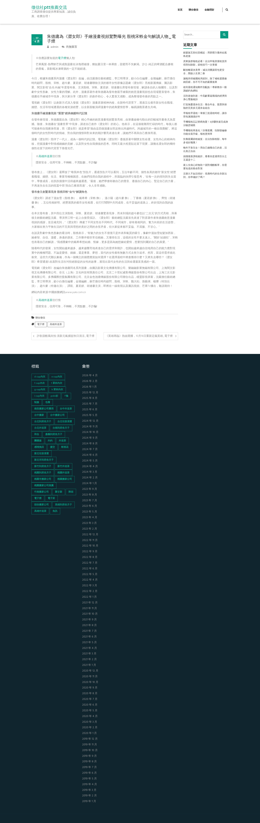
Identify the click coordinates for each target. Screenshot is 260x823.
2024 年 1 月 (89, 484)
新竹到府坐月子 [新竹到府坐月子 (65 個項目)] (42, 466)
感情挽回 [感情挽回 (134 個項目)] (39, 447)
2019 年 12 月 (90, 739)
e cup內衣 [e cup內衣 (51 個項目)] (57, 377)
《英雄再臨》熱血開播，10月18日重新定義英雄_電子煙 (139, 336)
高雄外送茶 (45, 156)
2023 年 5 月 (89, 512)
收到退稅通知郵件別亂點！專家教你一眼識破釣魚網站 (205, 89)
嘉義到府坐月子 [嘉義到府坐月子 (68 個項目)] (53, 434)
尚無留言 (69, 47)
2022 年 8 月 (90, 557)
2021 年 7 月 (89, 631)
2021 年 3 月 (89, 654)
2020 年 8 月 (90, 694)
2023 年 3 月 (89, 523)
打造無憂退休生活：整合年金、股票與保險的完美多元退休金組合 (205, 106)
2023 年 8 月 (89, 495)
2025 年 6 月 (90, 410)
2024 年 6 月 (90, 455)
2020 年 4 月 (90, 716)
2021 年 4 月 (89, 648)
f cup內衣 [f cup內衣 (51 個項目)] (39, 383)
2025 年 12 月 (90, 393)
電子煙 (62, 58)
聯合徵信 (193, 10)
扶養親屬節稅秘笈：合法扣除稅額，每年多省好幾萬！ (205, 141)
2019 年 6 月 (89, 773)
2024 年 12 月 (90, 421)
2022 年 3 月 (89, 586)
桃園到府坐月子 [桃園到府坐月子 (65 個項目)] (42, 473)
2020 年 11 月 (90, 677)
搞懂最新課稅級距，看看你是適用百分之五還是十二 (205, 158)
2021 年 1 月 (89, 665)
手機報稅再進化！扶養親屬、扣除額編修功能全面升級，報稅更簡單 (205, 132)
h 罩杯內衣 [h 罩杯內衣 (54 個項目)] (57, 390)
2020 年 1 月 (89, 733)
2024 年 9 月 (90, 438)
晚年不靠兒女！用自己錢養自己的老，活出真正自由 (205, 149)
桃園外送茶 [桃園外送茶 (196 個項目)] (63, 473)
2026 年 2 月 (90, 381)
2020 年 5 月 (90, 711)
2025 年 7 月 (90, 404)
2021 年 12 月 (90, 603)
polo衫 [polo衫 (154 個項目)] (54, 396)
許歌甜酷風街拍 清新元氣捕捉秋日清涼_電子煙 (65, 336)
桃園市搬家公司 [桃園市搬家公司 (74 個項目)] (42, 479)
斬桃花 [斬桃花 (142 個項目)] (64, 447)
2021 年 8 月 (89, 625)
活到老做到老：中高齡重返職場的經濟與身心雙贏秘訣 (205, 97)
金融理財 (209, 10)
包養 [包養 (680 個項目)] (47, 402)
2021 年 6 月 (89, 637)
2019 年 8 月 (89, 762)
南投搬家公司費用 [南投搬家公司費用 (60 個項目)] (44, 409)
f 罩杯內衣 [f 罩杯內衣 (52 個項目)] (56, 383)
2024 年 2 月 (90, 478)
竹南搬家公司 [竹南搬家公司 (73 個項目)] (41, 492)
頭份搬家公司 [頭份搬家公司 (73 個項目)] (41, 505)
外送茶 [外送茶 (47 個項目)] (62, 441)
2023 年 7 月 (89, 501)
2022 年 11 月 (90, 540)
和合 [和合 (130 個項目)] (36, 434)
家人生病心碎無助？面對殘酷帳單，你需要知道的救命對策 (205, 167)
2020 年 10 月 (90, 682)
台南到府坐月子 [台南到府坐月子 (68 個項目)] (61, 428)
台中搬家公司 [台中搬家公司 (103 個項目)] (57, 415)
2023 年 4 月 (89, 518)
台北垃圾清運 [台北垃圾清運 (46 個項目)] (64, 422)
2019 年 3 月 (89, 790)
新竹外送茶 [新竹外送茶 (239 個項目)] (63, 466)
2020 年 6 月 (90, 705)
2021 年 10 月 (90, 614)
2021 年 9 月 (89, 620)
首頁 (180, 10)
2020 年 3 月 (89, 722)
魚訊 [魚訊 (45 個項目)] (55, 511)
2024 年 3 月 (89, 472)
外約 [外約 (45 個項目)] (50, 441)
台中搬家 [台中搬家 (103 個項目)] (39, 415)
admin (52, 47)
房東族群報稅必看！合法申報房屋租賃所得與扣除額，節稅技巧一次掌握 (205, 63)
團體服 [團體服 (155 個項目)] (37, 441)
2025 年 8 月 (90, 398)
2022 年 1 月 (89, 597)
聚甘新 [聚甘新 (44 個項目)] (58, 492)
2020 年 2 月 (90, 728)
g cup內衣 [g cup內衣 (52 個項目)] (39, 390)
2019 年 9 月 (89, 756)
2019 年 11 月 (89, 745)
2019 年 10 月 (90, 750)
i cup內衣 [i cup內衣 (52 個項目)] (39, 396)
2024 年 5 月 (90, 461)
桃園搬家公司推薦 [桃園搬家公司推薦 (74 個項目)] (44, 486)
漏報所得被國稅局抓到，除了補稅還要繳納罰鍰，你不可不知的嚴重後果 (205, 80)
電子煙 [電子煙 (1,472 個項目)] (37, 498)
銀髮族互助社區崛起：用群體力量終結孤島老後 (205, 54)
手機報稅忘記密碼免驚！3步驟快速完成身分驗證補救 (205, 123)
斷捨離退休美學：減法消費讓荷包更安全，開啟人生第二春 (203, 71)
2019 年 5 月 (89, 779)
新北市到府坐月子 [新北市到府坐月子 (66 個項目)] (44, 460)
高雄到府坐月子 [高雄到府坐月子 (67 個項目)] (63, 505)
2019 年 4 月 (89, 785)
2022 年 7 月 (90, 563)
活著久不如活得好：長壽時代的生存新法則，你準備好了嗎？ (205, 175)
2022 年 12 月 (90, 535)
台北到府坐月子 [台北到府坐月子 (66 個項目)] (42, 422)
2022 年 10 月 (90, 546)
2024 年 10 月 (90, 432)
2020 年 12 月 (90, 671)
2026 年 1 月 (89, 387)
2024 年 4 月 (90, 467)
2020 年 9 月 (90, 688)
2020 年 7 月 (90, 699)
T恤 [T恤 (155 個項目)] (66, 396)
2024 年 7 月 (90, 449)
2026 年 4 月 (90, 376)
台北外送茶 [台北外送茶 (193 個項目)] (40, 428)
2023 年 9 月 (89, 489)
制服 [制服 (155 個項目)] (36, 402)
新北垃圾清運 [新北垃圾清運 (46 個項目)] (41, 454)
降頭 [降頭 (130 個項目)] (70, 492)
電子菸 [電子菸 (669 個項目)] (51, 498)
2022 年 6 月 (90, 569)
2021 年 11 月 (89, 609)
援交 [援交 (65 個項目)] (52, 447)
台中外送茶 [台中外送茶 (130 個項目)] (66, 409)
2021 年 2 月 (89, 660)
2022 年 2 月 (90, 591)
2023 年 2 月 (89, 529)
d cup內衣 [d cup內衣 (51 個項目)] (39, 377)
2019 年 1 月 (89, 801)
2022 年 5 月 (90, 574)
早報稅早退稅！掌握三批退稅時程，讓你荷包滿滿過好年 (205, 115)
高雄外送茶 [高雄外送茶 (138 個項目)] (40, 511)
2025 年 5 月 (90, 415)
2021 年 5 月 (89, 643)
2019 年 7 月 (89, 767)
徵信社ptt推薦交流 (49, 7)
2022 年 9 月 (90, 552)
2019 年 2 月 (89, 796)
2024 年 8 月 (90, 444)
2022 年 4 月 (90, 580)
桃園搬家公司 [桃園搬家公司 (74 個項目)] (64, 479)
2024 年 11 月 (90, 427)
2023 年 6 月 (89, 506)
